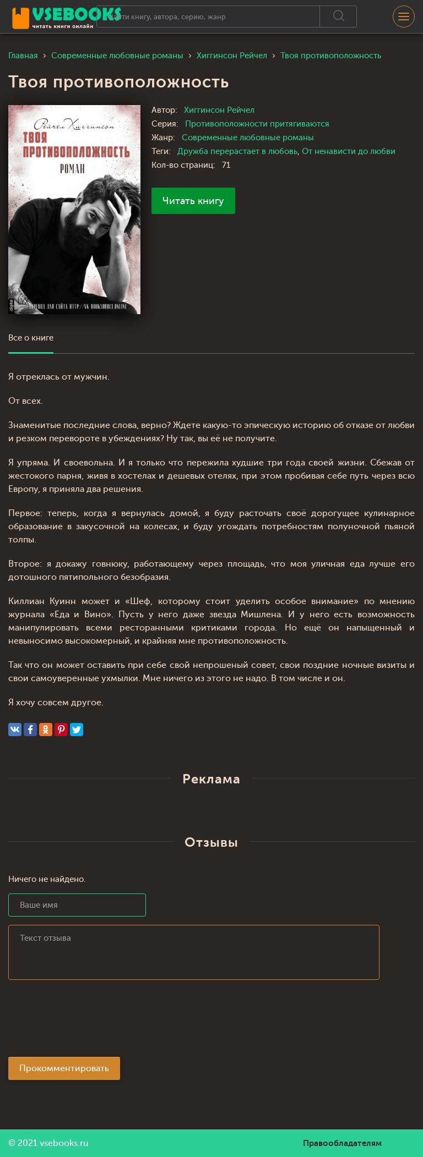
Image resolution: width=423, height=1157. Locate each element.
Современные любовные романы (248, 137)
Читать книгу (193, 200)
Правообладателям (342, 1143)
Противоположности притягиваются (257, 124)
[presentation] (92, 1021)
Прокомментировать (64, 1068)
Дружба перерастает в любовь (237, 151)
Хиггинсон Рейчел (219, 110)
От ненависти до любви (348, 151)
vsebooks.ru (64, 1143)
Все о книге (30, 338)
